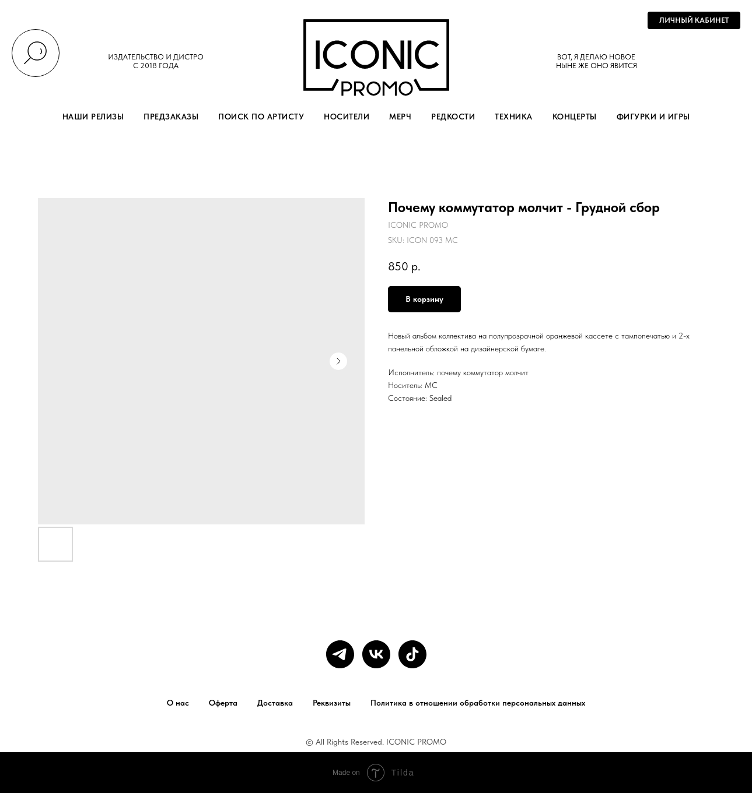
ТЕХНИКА (514, 116)
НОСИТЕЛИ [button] (346, 116)
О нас (178, 702)
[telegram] (340, 654)
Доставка (275, 702)
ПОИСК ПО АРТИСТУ (261, 116)
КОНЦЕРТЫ (574, 116)
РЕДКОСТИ (453, 116)
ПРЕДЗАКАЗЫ (171, 116)
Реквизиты (332, 702)
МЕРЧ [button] (400, 116)
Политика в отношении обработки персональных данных (477, 702)
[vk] (376, 654)
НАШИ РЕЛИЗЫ (93, 116)
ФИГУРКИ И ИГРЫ (653, 116)
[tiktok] (412, 654)
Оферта (223, 702)
